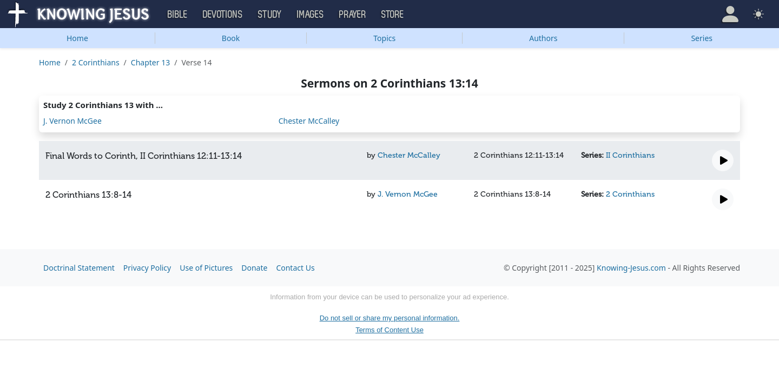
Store (392, 14)
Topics (384, 38)
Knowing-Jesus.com (631, 268)
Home (77, 38)
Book (231, 38)
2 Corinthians (96, 62)
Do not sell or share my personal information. (390, 318)
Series (701, 38)
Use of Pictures (206, 268)
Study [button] (270, 14)
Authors (543, 38)
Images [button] (310, 14)
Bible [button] (178, 14)
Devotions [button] (223, 14)
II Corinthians (630, 155)
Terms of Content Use (389, 330)
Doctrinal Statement (79, 268)
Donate (254, 268)
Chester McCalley (309, 121)
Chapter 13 (150, 62)
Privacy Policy (147, 268)
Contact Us (295, 268)
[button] (730, 14)
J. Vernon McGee (72, 121)
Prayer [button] (352, 14)
